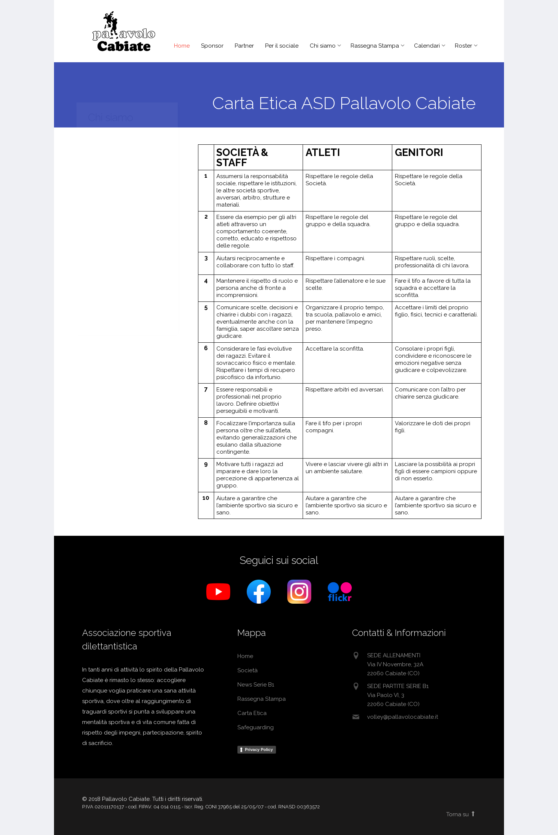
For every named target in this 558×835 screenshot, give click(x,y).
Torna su (461, 814)
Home (182, 45)
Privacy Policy (259, 749)
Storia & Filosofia (111, 164)
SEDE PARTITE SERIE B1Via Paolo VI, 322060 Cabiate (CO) (398, 695)
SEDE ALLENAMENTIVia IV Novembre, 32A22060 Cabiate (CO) (395, 664)
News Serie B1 (255, 684)
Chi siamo (323, 45)
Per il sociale (281, 45)
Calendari (427, 45)
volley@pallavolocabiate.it (402, 717)
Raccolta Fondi (109, 128)
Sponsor (212, 45)
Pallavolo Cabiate (127, 31)
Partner (244, 45)
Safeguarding (106, 218)
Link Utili (99, 300)
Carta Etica (103, 200)
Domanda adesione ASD (122, 254)
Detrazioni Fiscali (111, 236)
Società (98, 146)
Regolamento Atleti (115, 182)
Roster (463, 45)
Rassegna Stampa (375, 45)
